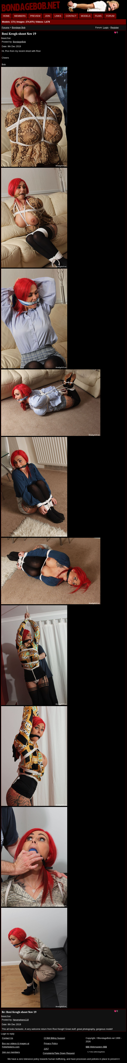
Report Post (6, 38)
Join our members (11, 1052)
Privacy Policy (51, 1043)
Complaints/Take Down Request (59, 1053)
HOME (6, 16)
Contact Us (7, 1038)
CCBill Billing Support (54, 1038)
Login (106, 27)
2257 (46, 1049)
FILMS (98, 16)
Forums (5, 27)
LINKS (58, 16)
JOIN (47, 16)
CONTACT (71, 16)
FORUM (110, 16)
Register (115, 27)
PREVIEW (35, 16)
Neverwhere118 (21, 1020)
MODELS (85, 16)
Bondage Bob (18, 27)
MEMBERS (20, 16)
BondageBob (19, 42)
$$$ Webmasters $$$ (96, 1047)
